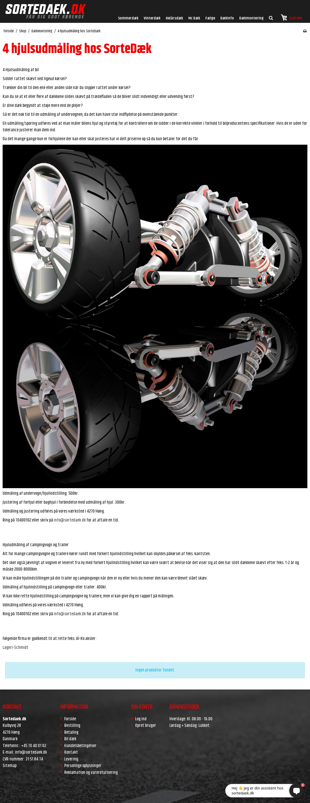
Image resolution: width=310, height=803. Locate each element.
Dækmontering (251, 18)
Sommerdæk (128, 18)
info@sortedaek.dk (70, 520)
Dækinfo (227, 18)
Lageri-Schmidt (15, 647)
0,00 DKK (291, 17)
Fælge (210, 18)
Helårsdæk (174, 18)
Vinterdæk (152, 18)
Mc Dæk (194, 18)
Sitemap (10, 765)
